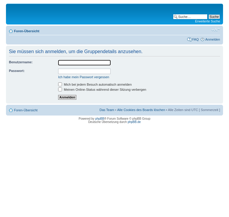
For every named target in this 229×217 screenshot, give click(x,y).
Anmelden (212, 39)
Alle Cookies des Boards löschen (141, 110)
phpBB (99, 118)
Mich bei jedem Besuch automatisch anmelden (95, 84)
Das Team (107, 110)
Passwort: (17, 71)
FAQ (195, 39)
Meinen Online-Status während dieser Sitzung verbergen (102, 89)
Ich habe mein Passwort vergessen (83, 77)
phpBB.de (134, 122)
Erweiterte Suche (207, 21)
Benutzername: (21, 62)
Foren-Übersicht (26, 31)
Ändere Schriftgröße (215, 30)
